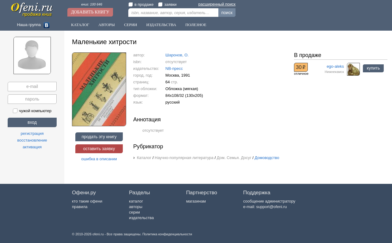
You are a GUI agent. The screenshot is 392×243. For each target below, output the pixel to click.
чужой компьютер (32, 110)
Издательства (161, 24)
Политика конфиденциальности (167, 234)
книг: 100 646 (91, 4)
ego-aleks (335, 66)
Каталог (80, 24)
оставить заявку (99, 148)
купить (373, 68)
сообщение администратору (269, 201)
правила (79, 206)
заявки (167, 4)
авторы (135, 206)
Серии (130, 24)
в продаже (140, 4)
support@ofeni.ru (271, 206)
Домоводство (267, 157)
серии (134, 212)
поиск (226, 12)
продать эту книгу (98, 136)
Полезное (195, 24)
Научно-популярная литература (184, 157)
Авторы (106, 24)
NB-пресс (174, 68)
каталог (136, 201)
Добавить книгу (90, 12)
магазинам (196, 201)
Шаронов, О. (177, 55)
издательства (141, 217)
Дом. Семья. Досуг (234, 157)
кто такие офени (87, 201)
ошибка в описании (99, 159)
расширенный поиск (217, 4)
